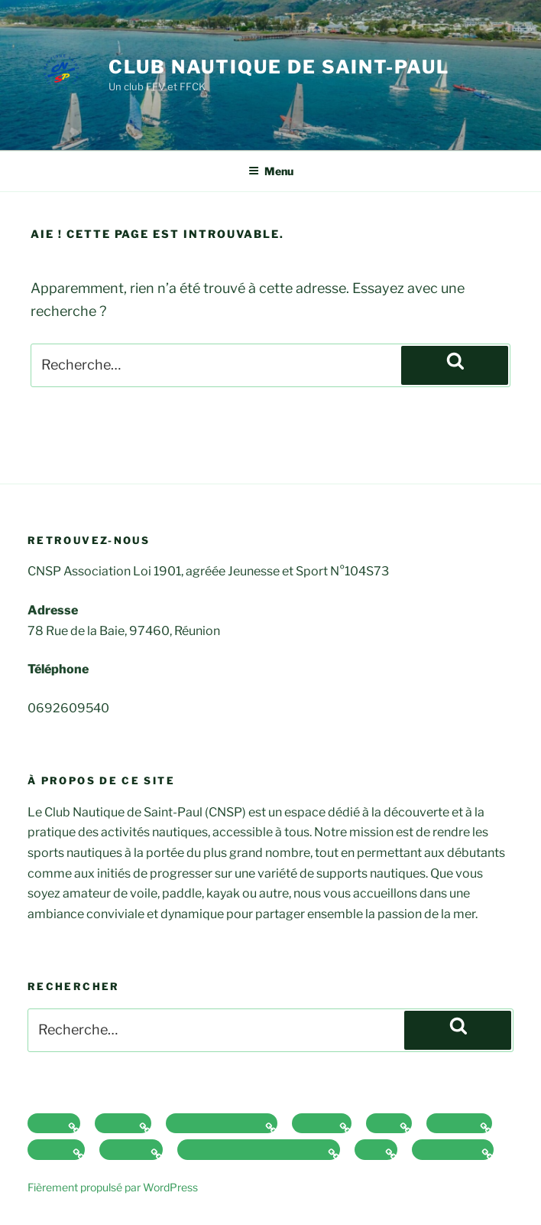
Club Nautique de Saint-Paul (279, 67)
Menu (270, 171)
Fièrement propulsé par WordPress (113, 1187)
